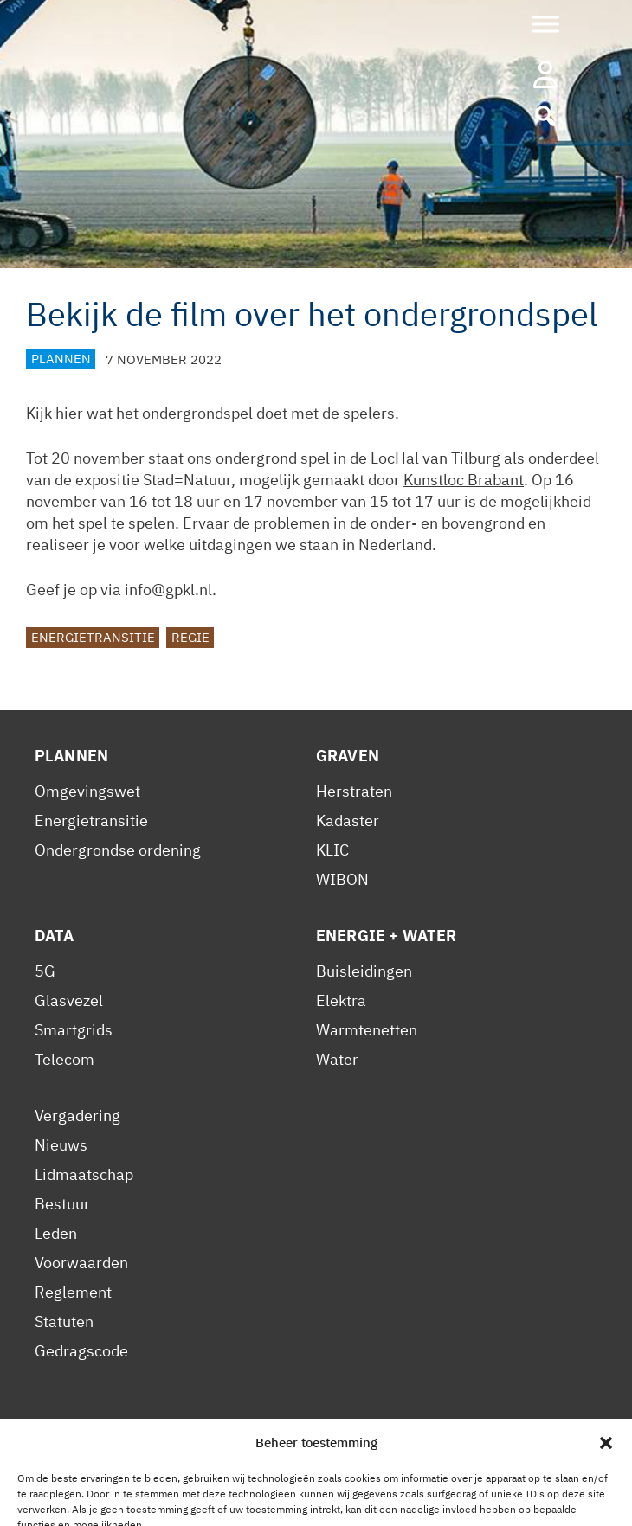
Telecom (64, 1059)
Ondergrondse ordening (118, 850)
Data (54, 936)
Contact (315, 1446)
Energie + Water (386, 936)
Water (337, 1059)
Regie (190, 638)
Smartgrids (74, 1030)
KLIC (332, 850)
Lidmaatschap (84, 1174)
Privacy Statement (99, 1446)
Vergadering (77, 1115)
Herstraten (354, 791)
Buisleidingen (364, 971)
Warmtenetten (366, 1030)
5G (45, 971)
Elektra (341, 1000)
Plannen (61, 359)
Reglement (73, 1292)
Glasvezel (69, 1000)
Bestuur (62, 1204)
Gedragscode (81, 1351)
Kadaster (347, 820)
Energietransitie (93, 638)
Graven (347, 756)
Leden (56, 1233)
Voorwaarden (81, 1263)
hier (69, 413)
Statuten (64, 1321)
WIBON (342, 879)
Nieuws (61, 1145)
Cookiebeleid (225, 1446)
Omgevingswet (87, 791)
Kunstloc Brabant (463, 480)
